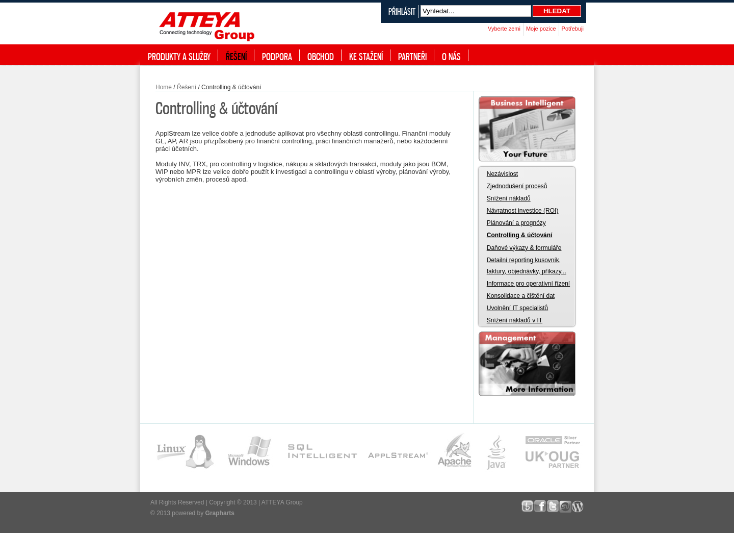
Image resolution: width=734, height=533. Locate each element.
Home (163, 87)
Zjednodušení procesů (517, 186)
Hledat (556, 11)
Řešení (186, 87)
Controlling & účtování (520, 235)
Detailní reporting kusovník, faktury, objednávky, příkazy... (526, 266)
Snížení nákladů (509, 198)
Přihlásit (401, 11)
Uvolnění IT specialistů (517, 308)
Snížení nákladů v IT (514, 320)
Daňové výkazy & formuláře (524, 247)
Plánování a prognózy (516, 222)
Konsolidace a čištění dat (521, 295)
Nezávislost (502, 173)
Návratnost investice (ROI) (523, 210)
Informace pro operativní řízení (528, 283)
